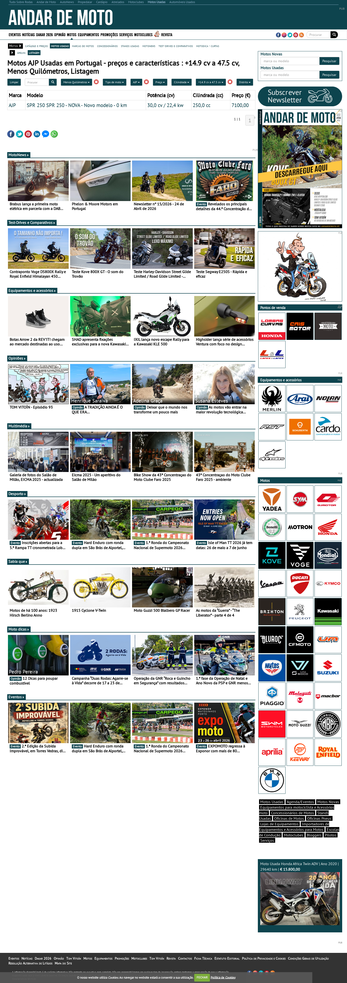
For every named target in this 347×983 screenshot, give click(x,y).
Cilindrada (181, 82)
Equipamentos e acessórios (32, 290)
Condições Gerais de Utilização (308, 958)
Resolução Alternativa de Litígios (30, 963)
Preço (160, 82)
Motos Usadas (271, 801)
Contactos (185, 958)
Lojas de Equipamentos (279, 823)
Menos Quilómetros (76, 82)
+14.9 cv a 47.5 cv (210, 82)
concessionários (107, 46)
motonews (148, 46)
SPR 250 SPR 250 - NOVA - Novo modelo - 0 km (77, 105)
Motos (71, 34)
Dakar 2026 (44, 34)
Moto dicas (18, 629)
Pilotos (330, 835)
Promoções (109, 34)
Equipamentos (88, 34)
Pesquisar (329, 61)
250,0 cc (201, 105)
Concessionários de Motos (292, 812)
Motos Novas (328, 801)
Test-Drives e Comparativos (31, 222)
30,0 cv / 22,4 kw (165, 105)
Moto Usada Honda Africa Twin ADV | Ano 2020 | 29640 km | (300, 893)
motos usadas (60, 46)
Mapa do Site (63, 963)
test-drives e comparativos (176, 46)
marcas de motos (83, 46)
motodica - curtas (207, 46)
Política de (223, 977)
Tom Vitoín (73, 958)
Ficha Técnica (203, 958)
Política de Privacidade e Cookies (264, 958)
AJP (136, 82)
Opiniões (17, 358)
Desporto (17, 493)
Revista (166, 34)
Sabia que (18, 561)
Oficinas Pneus (319, 818)
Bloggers (314, 835)
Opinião (60, 34)
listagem (34, 52)
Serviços (126, 34)
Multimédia (19, 426)
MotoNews (18, 154)
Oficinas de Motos (289, 818)
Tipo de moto (114, 82)
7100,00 (240, 105)
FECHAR (202, 977)
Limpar (14, 82)
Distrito (245, 82)
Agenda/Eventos (300, 801)
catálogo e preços (36, 46)
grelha (21, 52)
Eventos (15, 34)
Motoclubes (143, 34)
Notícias (28, 34)
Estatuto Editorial (227, 958)
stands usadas (130, 46)
